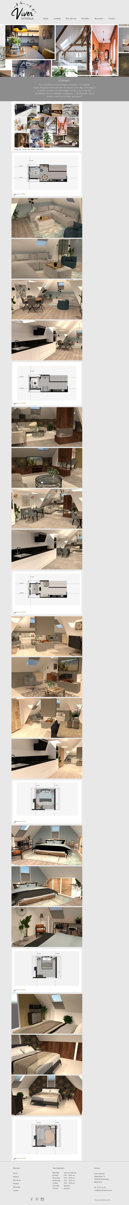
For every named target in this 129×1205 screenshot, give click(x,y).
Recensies (16, 1187)
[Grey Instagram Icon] (42, 1199)
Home (15, 1173)
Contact (16, 1190)
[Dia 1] (58, 74)
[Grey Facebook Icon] (31, 1199)
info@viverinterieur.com (103, 1190)
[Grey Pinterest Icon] (37, 1199)
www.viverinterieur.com (102, 1200)
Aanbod (16, 1177)
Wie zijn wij (16, 1180)
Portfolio (16, 1184)
